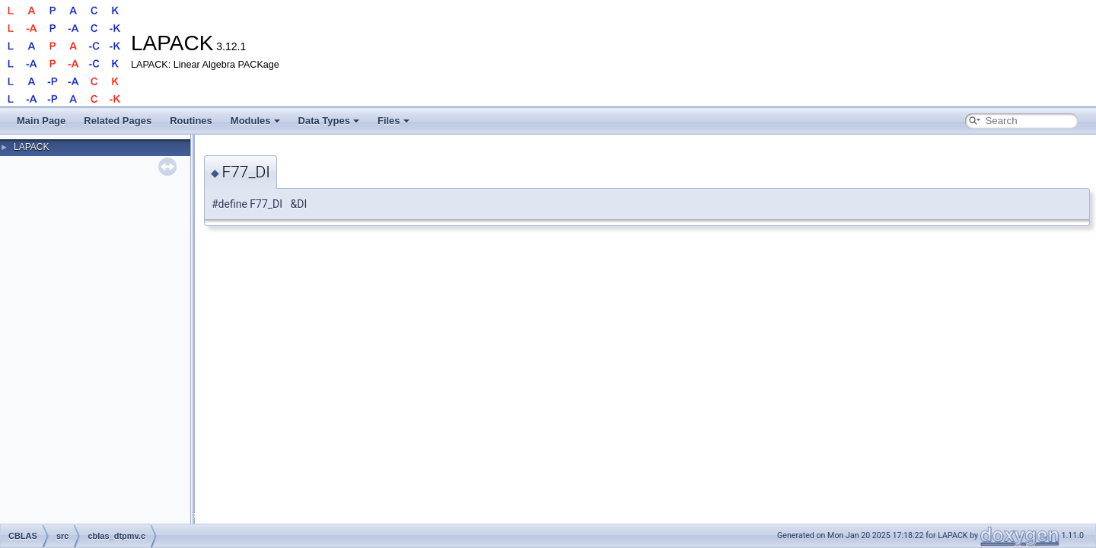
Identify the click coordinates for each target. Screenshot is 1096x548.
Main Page (41, 120)
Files (393, 120)
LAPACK (31, 147)
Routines (191, 120)
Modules (255, 120)
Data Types (328, 120)
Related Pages (117, 120)
